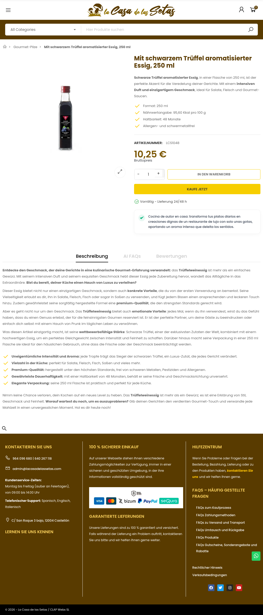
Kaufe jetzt (197, 189)
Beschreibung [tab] (92, 256)
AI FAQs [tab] (132, 256)
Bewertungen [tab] (171, 256)
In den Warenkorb (214, 174)
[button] (4, 428)
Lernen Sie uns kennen (29, 532)
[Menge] (148, 174)
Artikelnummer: (148, 142)
